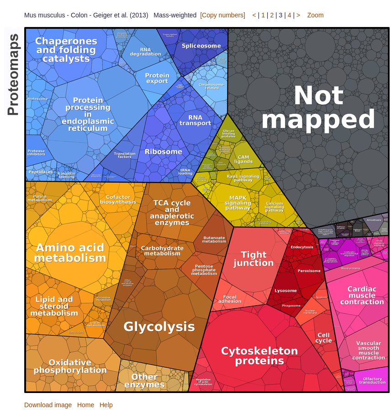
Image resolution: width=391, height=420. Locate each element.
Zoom (315, 15)
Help (106, 405)
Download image (48, 405)
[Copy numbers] (222, 15)
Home (85, 405)
